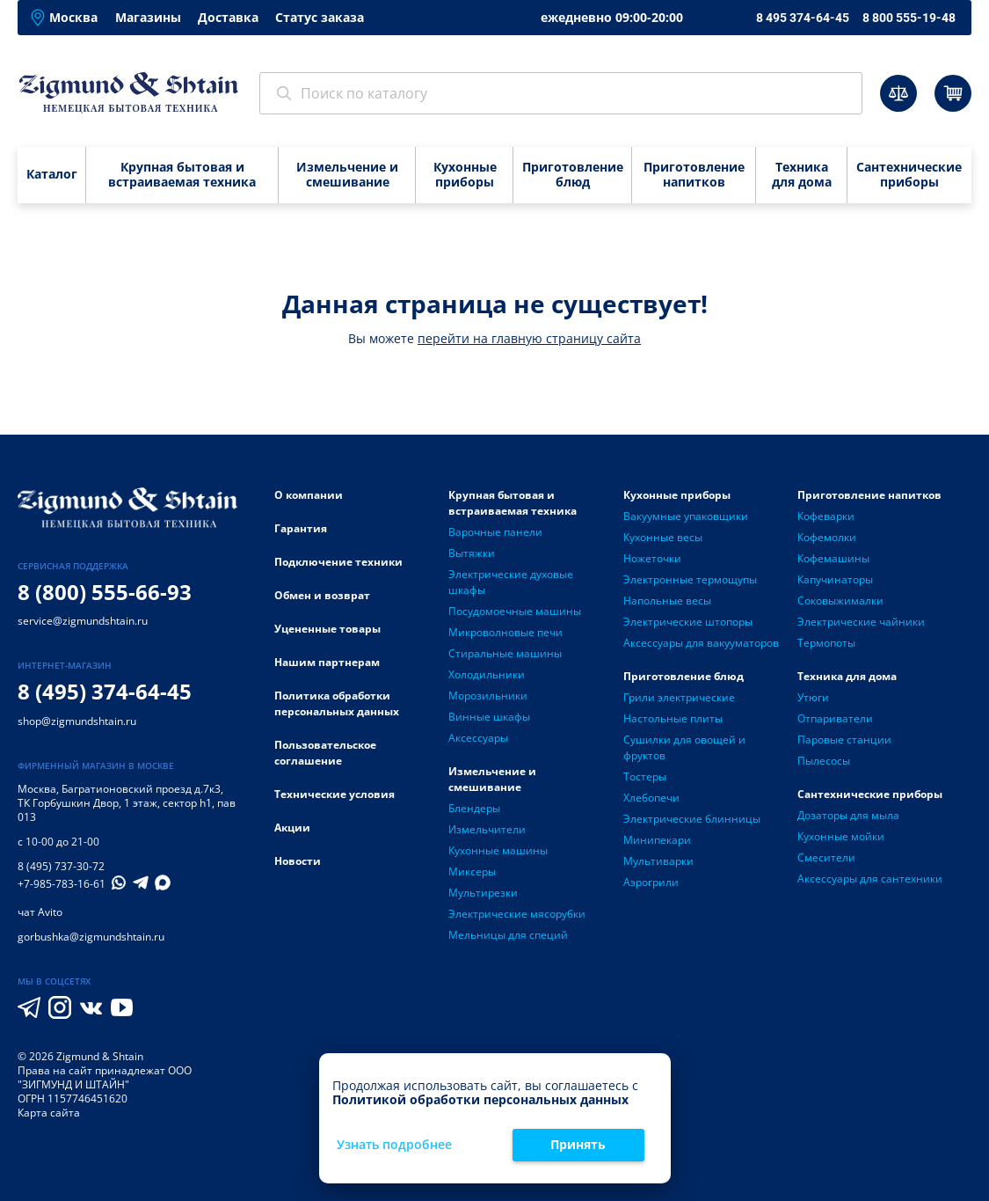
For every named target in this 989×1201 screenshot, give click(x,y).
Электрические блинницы (691, 818)
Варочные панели (495, 531)
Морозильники (487, 695)
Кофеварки (825, 516)
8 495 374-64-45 (802, 18)
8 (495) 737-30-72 (61, 866)
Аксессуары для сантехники (869, 878)
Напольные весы (667, 600)
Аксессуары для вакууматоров (701, 642)
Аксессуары (478, 737)
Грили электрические (679, 697)
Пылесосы (823, 760)
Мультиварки (658, 860)
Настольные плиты (673, 718)
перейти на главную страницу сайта (529, 338)
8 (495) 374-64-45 (105, 691)
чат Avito (40, 911)
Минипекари (657, 839)
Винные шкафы (489, 716)
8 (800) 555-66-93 (105, 591)
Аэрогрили (651, 882)
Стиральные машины (505, 653)
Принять (578, 1144)
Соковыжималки (840, 600)
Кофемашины (833, 558)
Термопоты (826, 642)
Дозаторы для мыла (848, 815)
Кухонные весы (662, 537)
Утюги (813, 697)
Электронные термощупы (690, 579)
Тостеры (644, 776)
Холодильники (486, 674)
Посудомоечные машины (514, 611)
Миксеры (472, 871)
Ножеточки (652, 558)
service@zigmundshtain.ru (83, 620)
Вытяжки (471, 553)
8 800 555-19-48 (909, 18)
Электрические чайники (861, 621)
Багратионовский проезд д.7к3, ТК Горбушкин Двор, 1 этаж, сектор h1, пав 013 (127, 802)
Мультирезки (483, 892)
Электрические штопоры (688, 621)
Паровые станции (844, 739)
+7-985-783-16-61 (61, 884)
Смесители (826, 857)
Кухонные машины (498, 850)
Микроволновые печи (505, 632)
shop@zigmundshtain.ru (77, 721)
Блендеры (474, 808)
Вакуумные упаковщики (685, 516)
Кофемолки (826, 537)
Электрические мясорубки (516, 913)
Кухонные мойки (840, 836)
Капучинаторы (835, 579)
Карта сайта (49, 1112)
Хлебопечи (651, 797)
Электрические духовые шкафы (510, 582)
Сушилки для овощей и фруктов (684, 747)
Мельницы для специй (508, 934)
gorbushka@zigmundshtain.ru (91, 936)
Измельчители (487, 829)
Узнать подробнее (394, 1145)
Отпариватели (835, 718)
